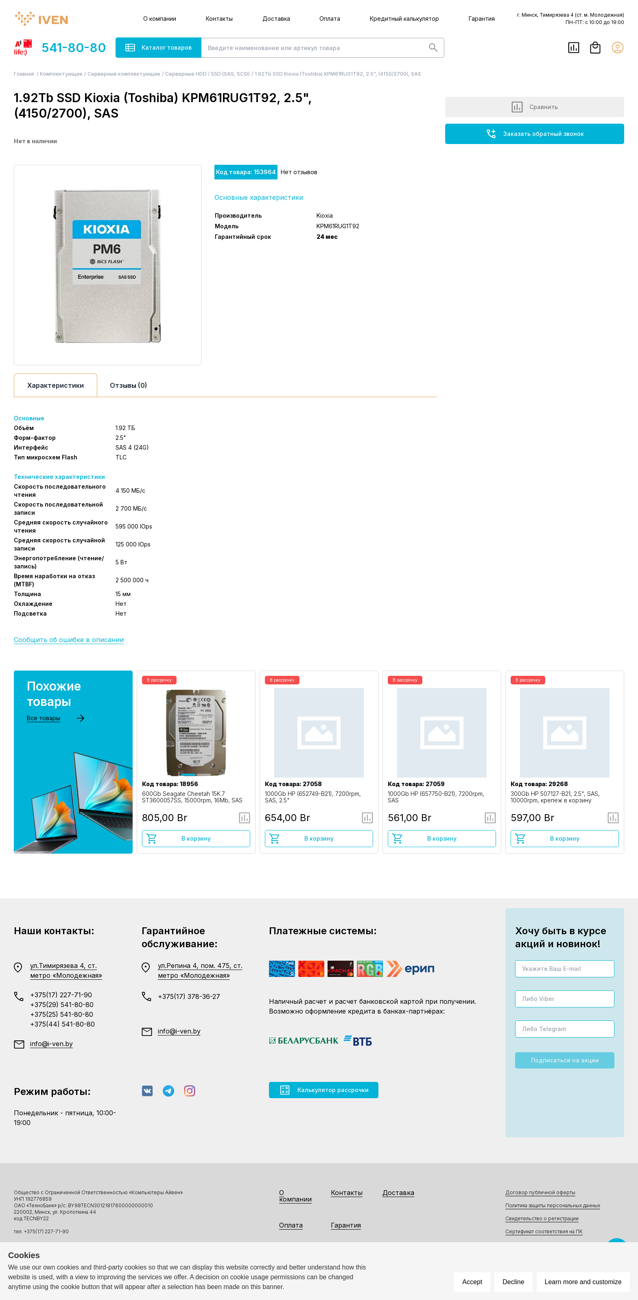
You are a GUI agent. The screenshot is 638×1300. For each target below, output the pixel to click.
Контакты (219, 18)
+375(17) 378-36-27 (189, 996)
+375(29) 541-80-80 (62, 1005)
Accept (472, 1281)
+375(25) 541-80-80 (61, 1014)
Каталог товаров (158, 48)
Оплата (329, 18)
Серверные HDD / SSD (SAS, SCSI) (207, 74)
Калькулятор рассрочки (324, 1090)
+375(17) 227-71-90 (61, 995)
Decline (513, 1281)
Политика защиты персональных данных (552, 1205)
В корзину (178, 838)
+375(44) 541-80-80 (62, 1024)
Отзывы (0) (128, 385)
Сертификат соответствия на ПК (544, 1231)
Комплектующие (61, 74)
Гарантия (482, 18)
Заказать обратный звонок (534, 134)
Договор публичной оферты (540, 1192)
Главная (24, 74)
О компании (159, 18)
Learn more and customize (583, 1281)
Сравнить (534, 107)
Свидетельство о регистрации (542, 1218)
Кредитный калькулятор (404, 18)
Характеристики (55, 385)
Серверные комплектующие (123, 74)
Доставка (276, 18)
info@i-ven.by (51, 1044)
